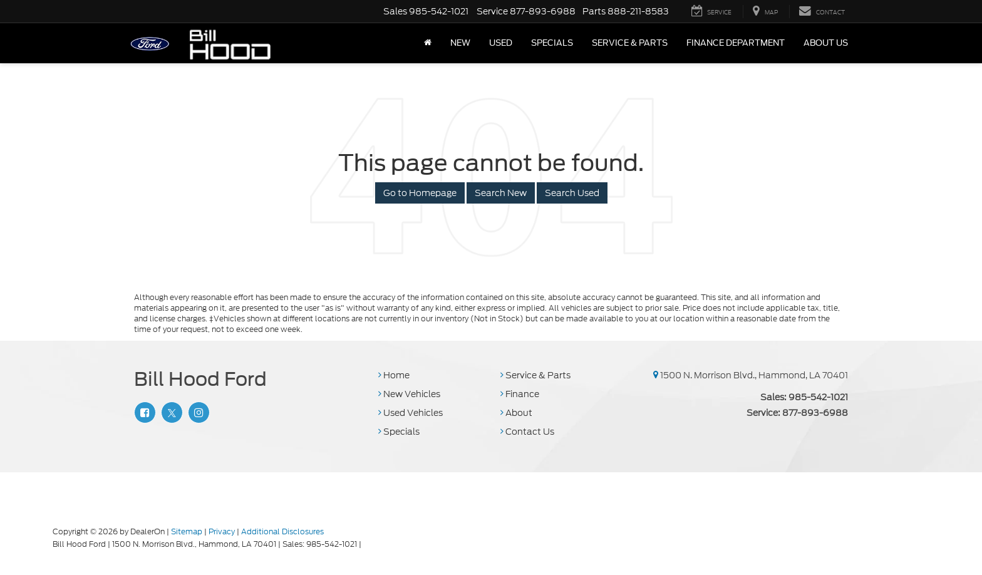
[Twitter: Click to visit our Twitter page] (170, 413)
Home (394, 375)
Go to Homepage (420, 193)
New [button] (460, 43)
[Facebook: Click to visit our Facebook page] (143, 413)
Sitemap (186, 531)
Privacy (222, 531)
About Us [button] (826, 43)
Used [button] (500, 43)
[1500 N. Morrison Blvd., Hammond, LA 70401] (655, 375)
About (516, 413)
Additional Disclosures (282, 531)
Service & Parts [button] (630, 43)
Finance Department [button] (735, 43)
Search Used (572, 193)
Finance (519, 394)
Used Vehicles (410, 413)
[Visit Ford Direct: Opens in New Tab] (366, 544)
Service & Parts (535, 375)
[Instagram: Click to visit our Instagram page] (197, 413)
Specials (399, 431)
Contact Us (527, 431)
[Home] (428, 43)
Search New (501, 193)
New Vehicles (409, 394)
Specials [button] (552, 43)
